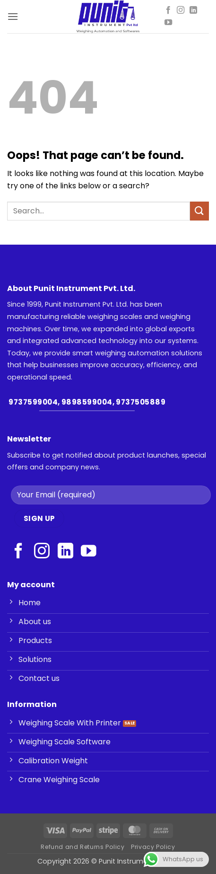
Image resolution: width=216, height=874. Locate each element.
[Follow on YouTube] (168, 22)
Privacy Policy (153, 847)
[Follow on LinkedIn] (193, 10)
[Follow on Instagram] (180, 10)
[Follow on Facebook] (168, 10)
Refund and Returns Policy (82, 847)
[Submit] (199, 211)
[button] (12, 16)
